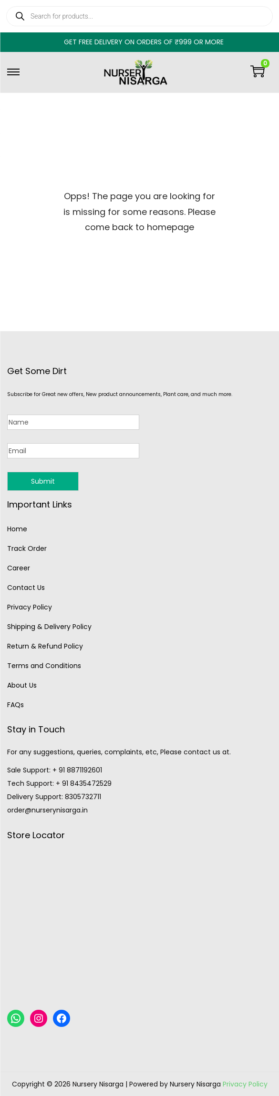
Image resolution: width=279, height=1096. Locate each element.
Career (18, 568)
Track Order (27, 548)
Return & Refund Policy (45, 646)
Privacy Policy (29, 607)
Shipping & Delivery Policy (49, 626)
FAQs (15, 705)
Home (17, 529)
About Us (22, 685)
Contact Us (26, 587)
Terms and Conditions (44, 665)
